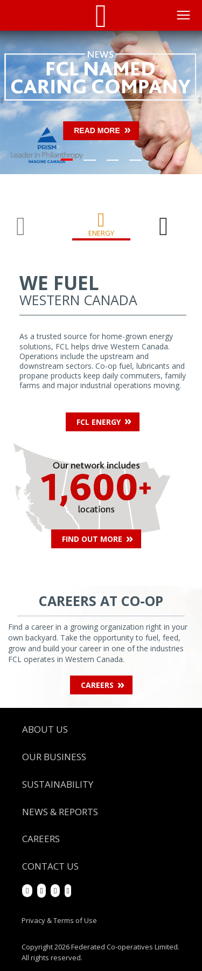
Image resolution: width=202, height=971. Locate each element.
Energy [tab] (101, 233)
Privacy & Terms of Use (59, 920)
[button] (15, 102)
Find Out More (92, 539)
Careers (97, 685)
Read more (97, 130)
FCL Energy (98, 422)
